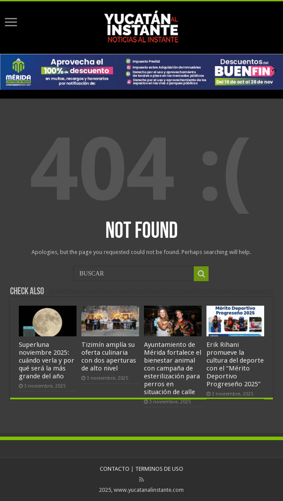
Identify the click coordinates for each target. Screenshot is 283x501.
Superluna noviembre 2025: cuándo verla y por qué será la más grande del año (46, 360)
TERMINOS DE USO (159, 469)
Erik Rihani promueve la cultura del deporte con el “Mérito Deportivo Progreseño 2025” (235, 364)
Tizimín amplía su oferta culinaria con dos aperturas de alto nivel (108, 356)
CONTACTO (114, 469)
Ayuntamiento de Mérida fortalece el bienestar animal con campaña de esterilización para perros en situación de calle (172, 368)
